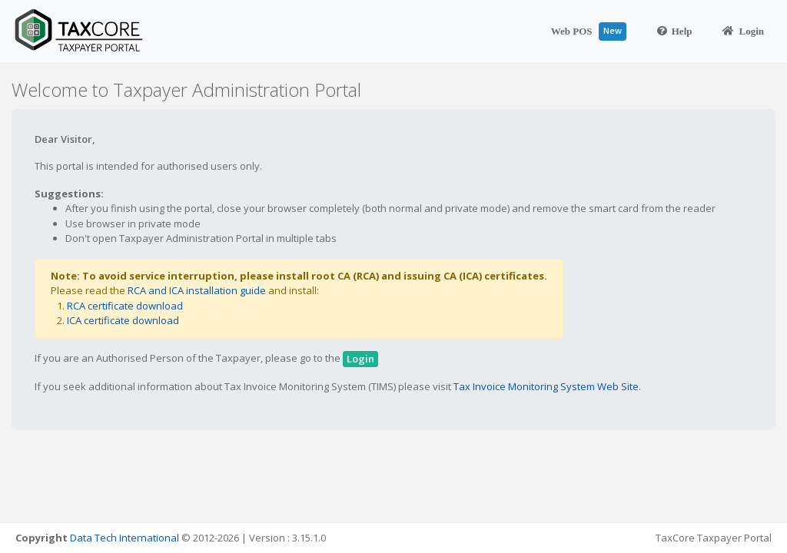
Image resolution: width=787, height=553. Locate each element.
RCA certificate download (125, 306)
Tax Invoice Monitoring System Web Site (546, 386)
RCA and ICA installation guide (197, 290)
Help (674, 31)
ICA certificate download (123, 320)
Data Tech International (124, 538)
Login (743, 31)
